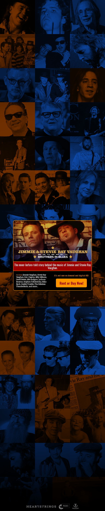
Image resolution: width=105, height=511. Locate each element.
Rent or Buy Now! (71, 282)
